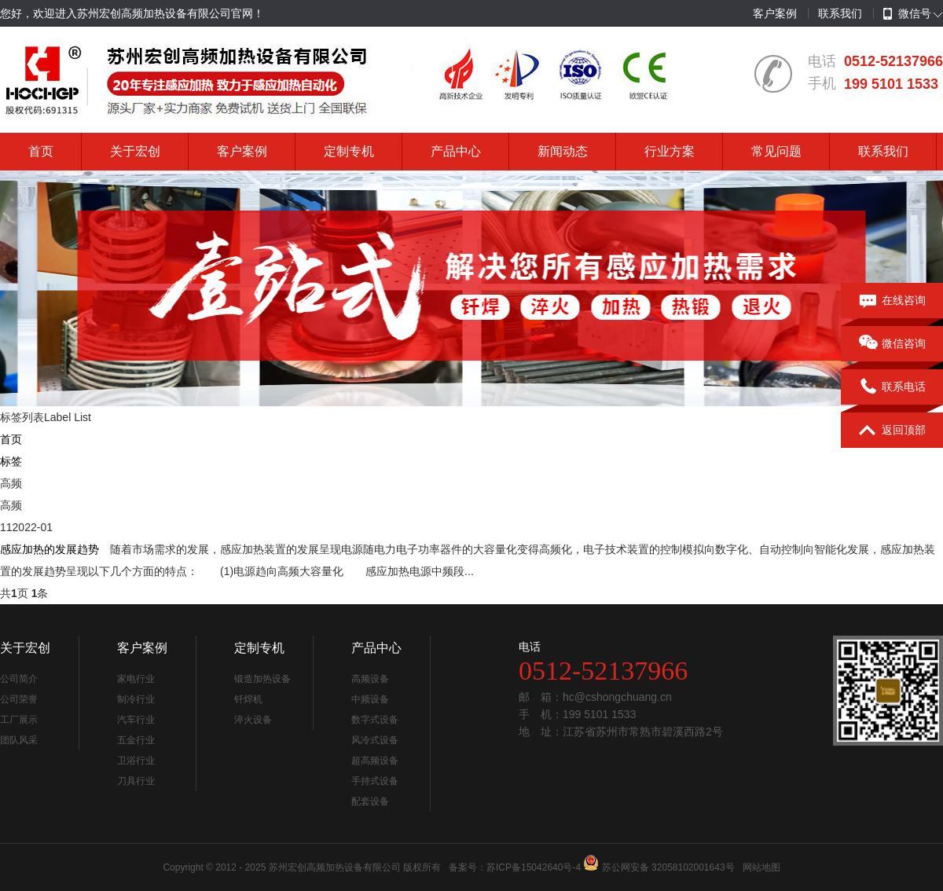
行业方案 (669, 151)
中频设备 (370, 699)
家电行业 (136, 678)
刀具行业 (136, 781)
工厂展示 (19, 719)
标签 (11, 461)
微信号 (907, 14)
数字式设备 (374, 719)
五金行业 (136, 740)
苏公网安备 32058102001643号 (668, 867)
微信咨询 (892, 344)
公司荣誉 (19, 699)
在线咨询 (892, 301)
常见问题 (776, 151)
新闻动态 (563, 151)
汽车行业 (136, 719)
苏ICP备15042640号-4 (533, 867)
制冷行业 (136, 699)
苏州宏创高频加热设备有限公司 (335, 867)
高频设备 (370, 678)
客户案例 (775, 13)
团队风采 (19, 740)
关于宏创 (135, 151)
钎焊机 (248, 699)
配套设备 (370, 801)
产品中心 (456, 151)
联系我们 (840, 13)
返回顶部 (892, 430)
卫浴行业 (136, 760)
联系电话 (892, 387)
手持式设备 (374, 781)
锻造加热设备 (262, 678)
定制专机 (349, 151)
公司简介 (19, 678)
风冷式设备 (374, 740)
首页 (40, 151)
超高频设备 (374, 760)
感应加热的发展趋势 (49, 549)
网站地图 (761, 867)
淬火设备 (253, 719)
